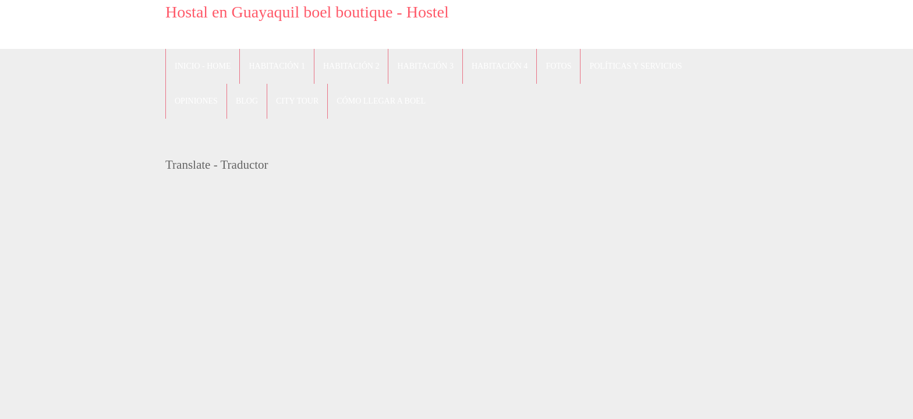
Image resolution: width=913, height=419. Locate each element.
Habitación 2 (351, 66)
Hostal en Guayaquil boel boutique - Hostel (307, 12)
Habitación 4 (500, 66)
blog (247, 101)
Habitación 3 (425, 66)
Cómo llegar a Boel (381, 101)
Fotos (558, 66)
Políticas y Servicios (635, 66)
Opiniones (196, 101)
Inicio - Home (203, 66)
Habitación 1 (277, 66)
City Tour (297, 101)
